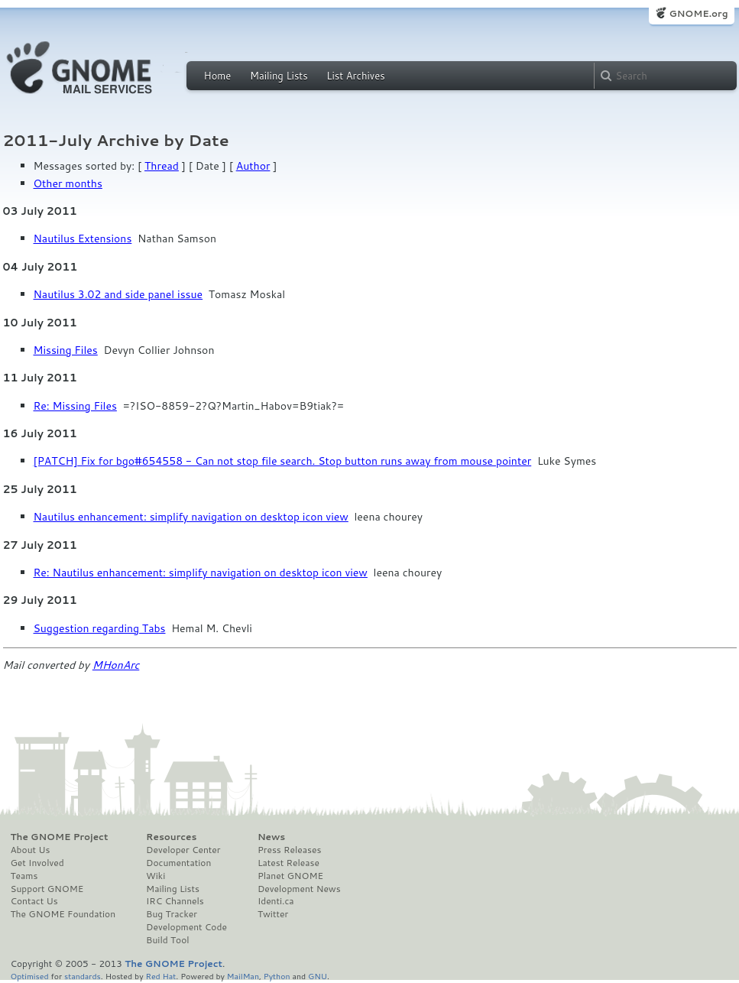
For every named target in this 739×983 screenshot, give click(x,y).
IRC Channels (175, 901)
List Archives (355, 76)
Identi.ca (276, 901)
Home (218, 76)
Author (253, 166)
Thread (161, 166)
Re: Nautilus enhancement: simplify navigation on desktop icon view (201, 572)
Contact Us (34, 901)
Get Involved (37, 863)
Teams (24, 876)
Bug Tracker (171, 914)
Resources (171, 837)
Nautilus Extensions (83, 238)
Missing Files (66, 350)
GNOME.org (698, 13)
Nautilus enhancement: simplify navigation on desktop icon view (191, 516)
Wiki (155, 876)
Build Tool (167, 940)
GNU (317, 975)
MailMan (243, 975)
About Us (30, 850)
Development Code (186, 927)
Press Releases (289, 850)
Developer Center (183, 850)
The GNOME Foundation (63, 914)
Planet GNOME (290, 876)
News (271, 837)
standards (82, 975)
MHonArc (116, 665)
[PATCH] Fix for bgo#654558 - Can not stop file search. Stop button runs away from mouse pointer (283, 461)
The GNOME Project (60, 837)
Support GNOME (47, 889)
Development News (299, 889)
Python (277, 975)
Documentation (178, 863)
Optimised (30, 975)
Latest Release (288, 863)
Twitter (273, 914)
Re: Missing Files (75, 406)
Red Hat (160, 975)
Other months (68, 183)
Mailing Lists (279, 76)
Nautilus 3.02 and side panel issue (118, 294)
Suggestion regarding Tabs (100, 628)
